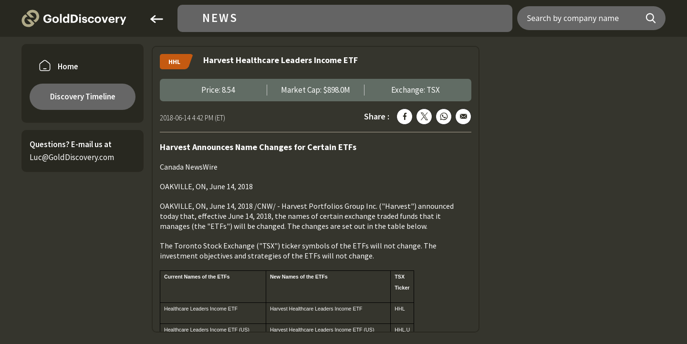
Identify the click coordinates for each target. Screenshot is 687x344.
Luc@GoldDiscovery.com (72, 157)
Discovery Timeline (82, 96)
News (220, 18)
